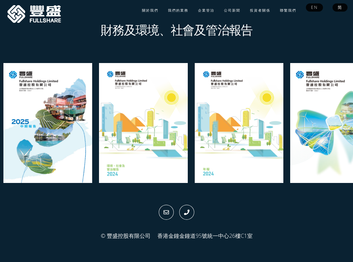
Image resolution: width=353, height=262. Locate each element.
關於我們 (150, 10)
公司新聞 (232, 10)
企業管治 (206, 10)
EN (314, 7)
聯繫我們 (288, 10)
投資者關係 (260, 10)
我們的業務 (178, 10)
